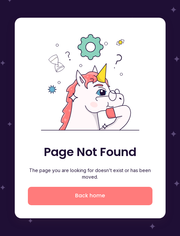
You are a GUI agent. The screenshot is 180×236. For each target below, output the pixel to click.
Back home (90, 195)
